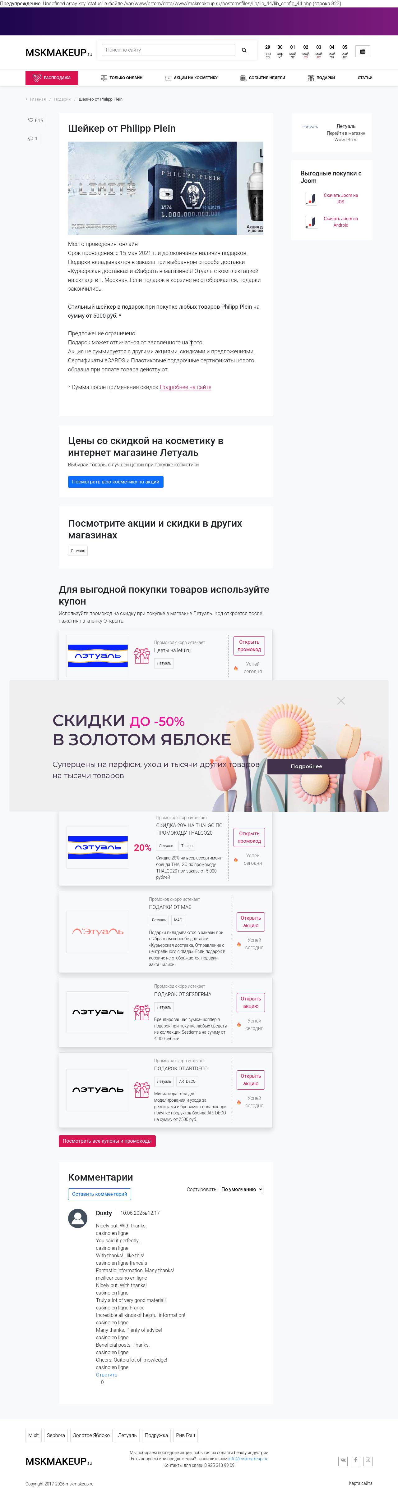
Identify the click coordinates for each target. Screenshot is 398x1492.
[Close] (341, 701)
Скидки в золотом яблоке (142, 730)
